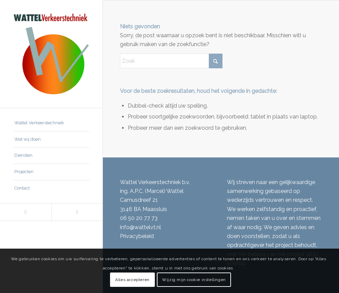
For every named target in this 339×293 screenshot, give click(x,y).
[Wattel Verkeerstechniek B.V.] (51, 54)
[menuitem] (51, 123)
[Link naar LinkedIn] (25, 212)
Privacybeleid (137, 236)
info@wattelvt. (138, 227)
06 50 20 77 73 (139, 218)
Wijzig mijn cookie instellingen (194, 279)
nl (159, 227)
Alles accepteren (132, 279)
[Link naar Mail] (77, 212)
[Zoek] (171, 61)
